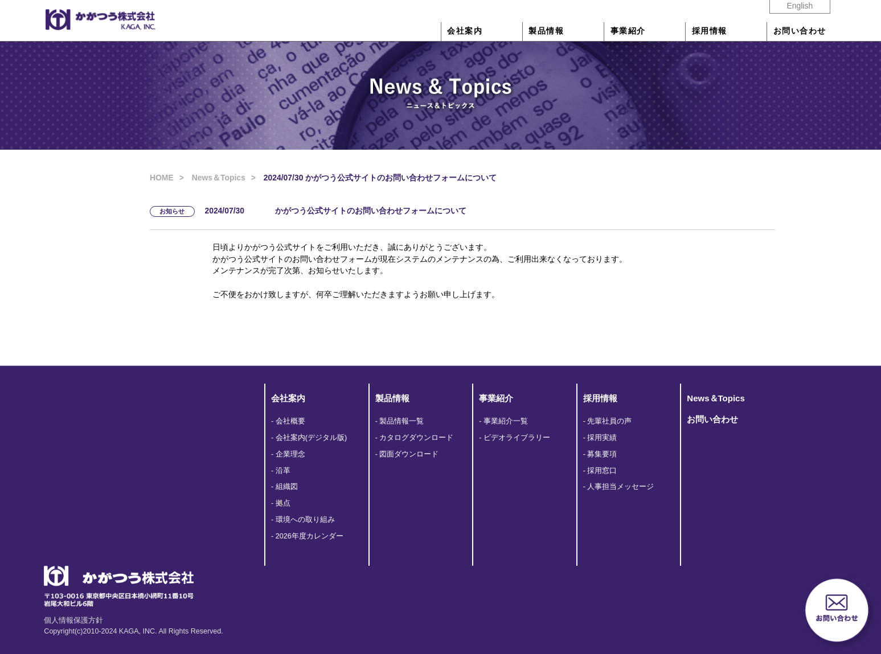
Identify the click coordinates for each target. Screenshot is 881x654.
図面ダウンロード (409, 454)
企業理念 (290, 454)
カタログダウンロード (416, 438)
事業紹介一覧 (505, 421)
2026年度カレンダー (309, 536)
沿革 (283, 471)
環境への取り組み (305, 520)
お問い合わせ (799, 31)
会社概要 (290, 421)
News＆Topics (218, 177)
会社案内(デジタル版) (311, 438)
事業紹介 (628, 31)
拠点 (283, 503)
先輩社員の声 (609, 421)
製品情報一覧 (401, 421)
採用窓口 (602, 471)
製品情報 (546, 31)
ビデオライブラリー (516, 438)
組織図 (287, 487)
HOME (162, 177)
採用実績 (602, 438)
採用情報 (709, 31)
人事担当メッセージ (620, 487)
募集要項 (602, 454)
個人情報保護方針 (73, 620)
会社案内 (464, 31)
